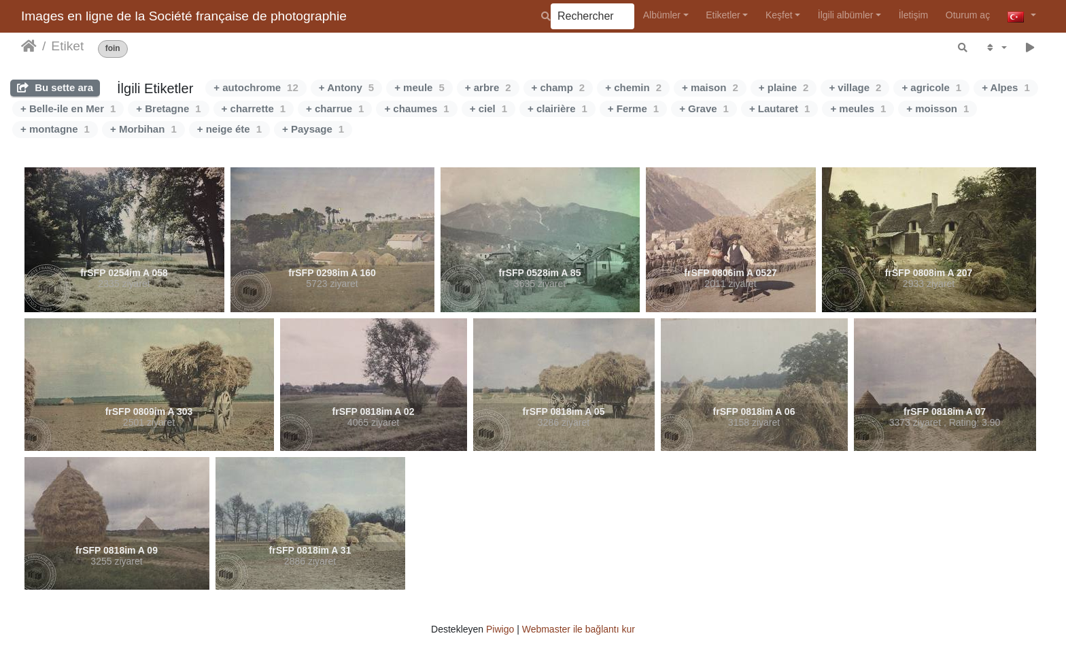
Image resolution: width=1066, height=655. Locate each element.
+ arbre (488, 87)
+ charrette (254, 108)
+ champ (558, 87)
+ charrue (335, 108)
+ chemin (633, 87)
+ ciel (488, 108)
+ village (855, 87)
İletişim (914, 15)
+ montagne (55, 129)
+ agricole (931, 87)
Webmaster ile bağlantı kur (578, 629)
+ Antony (346, 87)
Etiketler (723, 15)
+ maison (710, 87)
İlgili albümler (846, 15)
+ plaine (784, 87)
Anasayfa (29, 46)
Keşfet (779, 15)
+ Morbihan (143, 129)
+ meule (419, 87)
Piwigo (500, 629)
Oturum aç (968, 15)
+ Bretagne (168, 108)
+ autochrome (255, 87)
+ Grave (704, 108)
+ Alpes (1006, 87)
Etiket (67, 46)
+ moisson (937, 108)
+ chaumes (416, 108)
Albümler (662, 15)
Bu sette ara (55, 87)
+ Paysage (313, 129)
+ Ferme (633, 108)
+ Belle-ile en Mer (68, 108)
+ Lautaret (779, 108)
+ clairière (557, 108)
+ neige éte (229, 129)
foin (112, 48)
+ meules (858, 108)
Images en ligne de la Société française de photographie (184, 16)
